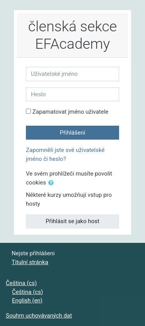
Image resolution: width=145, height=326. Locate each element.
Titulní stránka (30, 262)
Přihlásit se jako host (72, 221)
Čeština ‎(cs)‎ (21, 283)
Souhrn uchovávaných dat (39, 315)
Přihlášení (72, 132)
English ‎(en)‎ (27, 300)
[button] (53, 183)
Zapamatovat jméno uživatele (70, 111)
